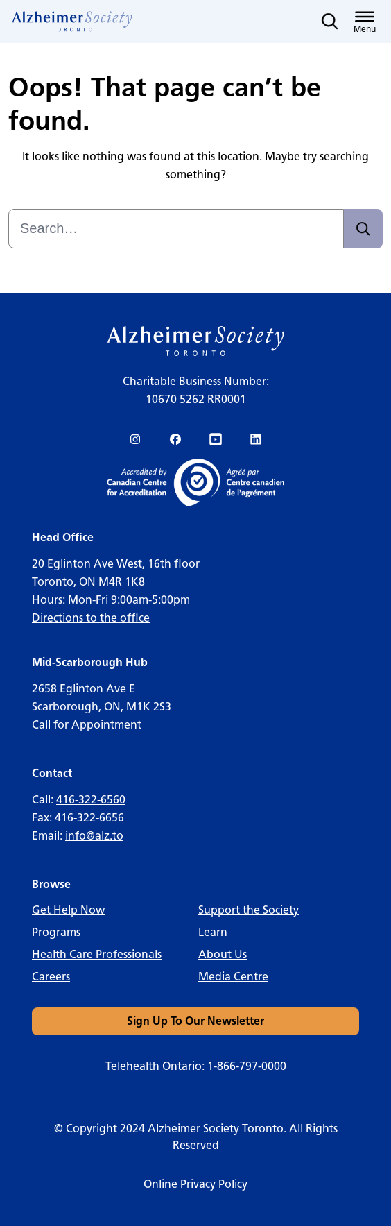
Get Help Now (68, 910)
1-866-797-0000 (246, 1066)
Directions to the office (91, 617)
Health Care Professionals (97, 954)
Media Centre (233, 976)
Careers (51, 976)
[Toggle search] (330, 21)
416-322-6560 (90, 799)
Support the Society (248, 910)
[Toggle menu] (364, 21)
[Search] (363, 228)
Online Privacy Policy (195, 1184)
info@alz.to (94, 835)
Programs (56, 932)
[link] (72, 21)
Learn (212, 932)
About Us (222, 954)
